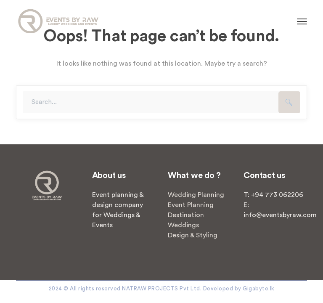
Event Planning (191, 205)
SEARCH (289, 102)
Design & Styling (192, 235)
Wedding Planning (196, 194)
